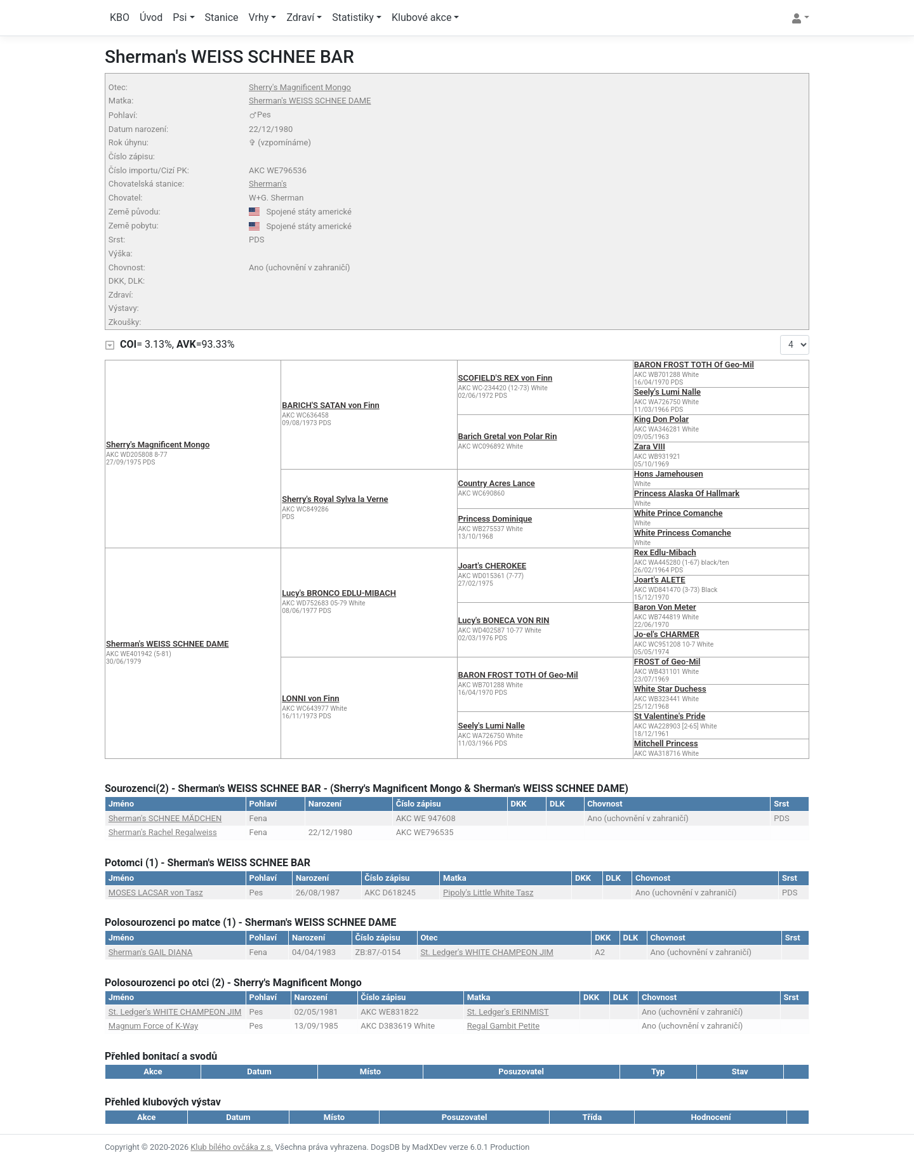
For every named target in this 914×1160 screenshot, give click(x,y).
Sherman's (268, 183)
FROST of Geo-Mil (667, 661)
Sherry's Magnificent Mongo (300, 87)
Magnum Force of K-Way (153, 1026)
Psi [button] (180, 17)
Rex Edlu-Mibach (665, 552)
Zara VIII (649, 446)
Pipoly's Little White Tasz (488, 892)
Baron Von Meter (665, 607)
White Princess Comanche (682, 532)
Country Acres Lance (496, 483)
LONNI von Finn (310, 698)
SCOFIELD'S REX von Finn (505, 378)
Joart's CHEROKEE (492, 565)
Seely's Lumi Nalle (667, 392)
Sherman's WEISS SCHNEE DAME (310, 100)
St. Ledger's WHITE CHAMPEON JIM (486, 952)
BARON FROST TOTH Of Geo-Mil (694, 364)
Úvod (151, 17)
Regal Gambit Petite (503, 1026)
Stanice (222, 17)
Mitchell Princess (666, 743)
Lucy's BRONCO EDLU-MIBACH (339, 593)
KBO (119, 17)
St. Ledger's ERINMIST (508, 1012)
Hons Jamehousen (668, 473)
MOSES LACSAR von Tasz (156, 892)
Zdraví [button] (300, 17)
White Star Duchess (670, 689)
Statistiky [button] (353, 17)
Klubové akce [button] (421, 17)
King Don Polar (661, 419)
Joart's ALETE (660, 579)
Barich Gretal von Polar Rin (507, 436)
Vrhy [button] (259, 17)
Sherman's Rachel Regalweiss (163, 832)
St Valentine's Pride (669, 716)
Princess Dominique (495, 519)
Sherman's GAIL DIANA (151, 952)
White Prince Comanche (678, 513)
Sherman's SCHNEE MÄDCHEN (165, 818)
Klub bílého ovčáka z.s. (231, 1147)
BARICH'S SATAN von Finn (331, 405)
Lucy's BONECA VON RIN (504, 620)
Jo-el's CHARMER (666, 634)
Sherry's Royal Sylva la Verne (335, 499)
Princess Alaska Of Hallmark (686, 493)
